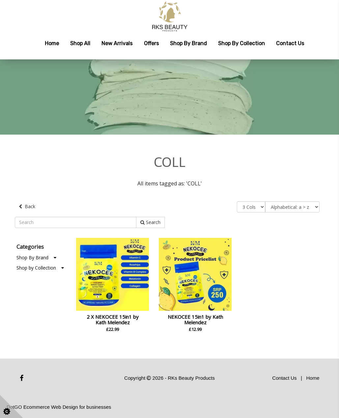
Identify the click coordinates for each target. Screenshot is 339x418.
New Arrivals (116, 43)
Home (52, 43)
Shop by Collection (241, 43)
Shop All (80, 43)
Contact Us (290, 43)
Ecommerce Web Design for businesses (67, 407)
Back (27, 206)
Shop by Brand (188, 43)
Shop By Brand (36, 257)
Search (150, 222)
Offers (151, 43)
